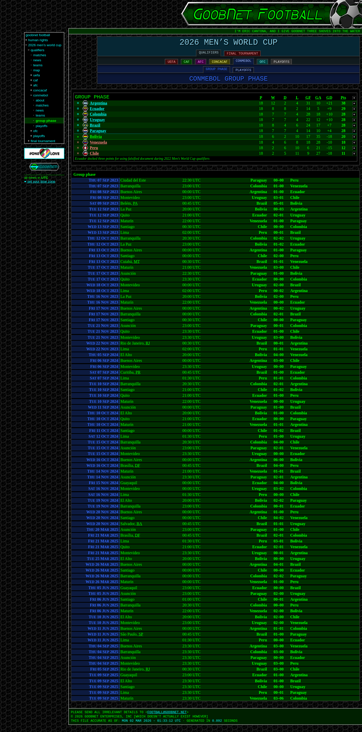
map (36, 70)
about (40, 100)
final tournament (43, 141)
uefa (36, 75)
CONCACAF (220, 65)
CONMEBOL (243, 64)
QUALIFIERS (208, 55)
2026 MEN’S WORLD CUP (228, 43)
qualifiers (37, 50)
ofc (35, 131)
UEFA (171, 65)
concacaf (40, 90)
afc (35, 85)
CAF (187, 65)
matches (39, 55)
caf (35, 80)
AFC (201, 65)
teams (37, 65)
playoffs (42, 126)
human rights (38, 40)
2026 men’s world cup (44, 45)
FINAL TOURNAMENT (242, 56)
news (37, 60)
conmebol (40, 95)
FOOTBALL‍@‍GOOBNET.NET (167, 719)
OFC (262, 65)
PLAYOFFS (281, 65)
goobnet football (38, 35)
